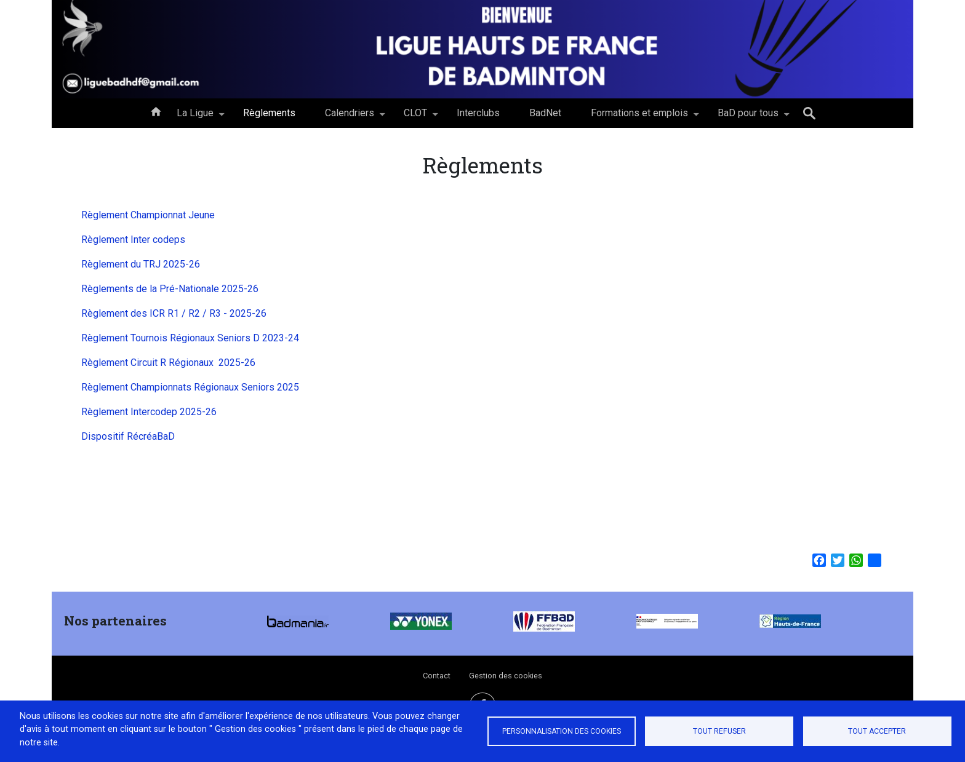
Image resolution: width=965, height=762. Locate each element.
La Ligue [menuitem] (195, 117)
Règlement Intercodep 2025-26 (149, 412)
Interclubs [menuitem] (478, 113)
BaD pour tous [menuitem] (748, 117)
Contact (436, 675)
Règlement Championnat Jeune (148, 215)
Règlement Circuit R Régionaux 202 (158, 362)
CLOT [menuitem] (415, 117)
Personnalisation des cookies (561, 731)
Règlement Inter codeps (133, 239)
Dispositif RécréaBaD (128, 436)
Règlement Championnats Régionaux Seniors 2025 (190, 387)
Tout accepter (877, 731)
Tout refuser (719, 731)
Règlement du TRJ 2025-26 (140, 264)
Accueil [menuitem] (156, 110)
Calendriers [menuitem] (349, 117)
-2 (245, 362)
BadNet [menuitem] (545, 113)
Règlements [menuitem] (269, 113)
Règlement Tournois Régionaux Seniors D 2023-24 (191, 338)
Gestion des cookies (505, 675)
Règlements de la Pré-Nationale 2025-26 (169, 289)
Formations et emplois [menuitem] (639, 117)
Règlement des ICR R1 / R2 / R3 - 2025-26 (173, 313)
